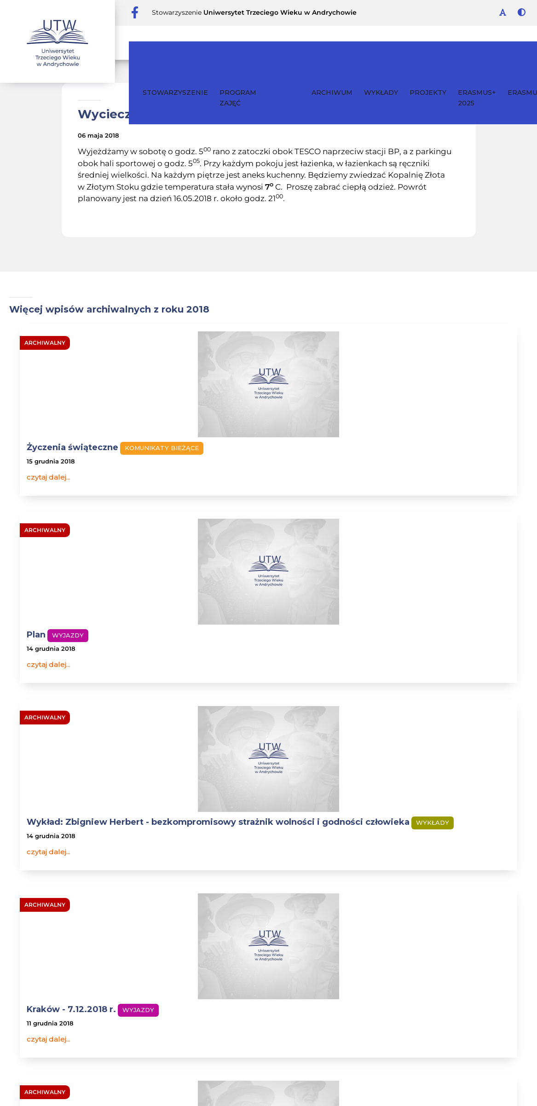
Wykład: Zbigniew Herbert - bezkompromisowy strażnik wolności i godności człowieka (435, 458)
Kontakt (281, 870)
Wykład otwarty (403, 670)
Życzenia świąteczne (68, 447)
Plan (204, 447)
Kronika (272, 42)
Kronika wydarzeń (80, 870)
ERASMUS (513, 42)
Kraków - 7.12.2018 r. (66, 670)
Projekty (416, 42)
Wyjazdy (236, 448)
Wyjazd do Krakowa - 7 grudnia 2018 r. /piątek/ (264, 675)
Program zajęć (226, 48)
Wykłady (369, 42)
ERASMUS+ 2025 (465, 48)
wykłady (401, 870)
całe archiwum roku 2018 (268, 791)
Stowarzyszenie (163, 47)
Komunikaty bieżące (64, 461)
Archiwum (320, 42)
